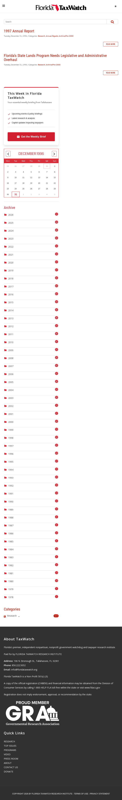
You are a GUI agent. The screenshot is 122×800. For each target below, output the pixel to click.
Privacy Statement (100, 794)
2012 (10, 326)
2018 (10, 278)
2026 (10, 214)
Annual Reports (52, 36)
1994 (10, 469)
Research (41, 36)
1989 (10, 509)
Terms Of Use (81, 794)
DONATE (8, 771)
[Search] (52, 21)
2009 (10, 350)
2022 (10, 246)
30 (47, 166)
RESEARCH (9, 741)
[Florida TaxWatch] (61, 6)
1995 (10, 461)
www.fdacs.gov (92, 687)
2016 (10, 294)
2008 (10, 358)
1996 (10, 453)
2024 (10, 230)
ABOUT (8, 762)
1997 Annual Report (19, 31)
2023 (10, 238)
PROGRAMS (10, 750)
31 (15, 194)
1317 (56, 616)
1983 (10, 557)
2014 (10, 310)
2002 (10, 405)
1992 (10, 485)
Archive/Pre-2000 (66, 36)
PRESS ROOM (11, 758)
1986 (10, 533)
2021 (10, 254)
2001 (10, 413)
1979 (10, 589)
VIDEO (7, 754)
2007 (10, 366)
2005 (10, 382)
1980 (10, 581)
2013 (10, 318)
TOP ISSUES (10, 745)
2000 (10, 421)
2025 (10, 222)
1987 (10, 525)
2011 (10, 334)
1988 (10, 517)
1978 (10, 597)
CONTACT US (11, 767)
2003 (10, 398)
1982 (10, 565)
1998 (10, 437)
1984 (10, 549)
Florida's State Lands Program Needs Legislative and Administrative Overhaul (55, 57)
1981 (10, 573)
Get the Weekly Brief (31, 136)
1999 (10, 429)
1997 (10, 445)
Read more (110, 44)
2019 (10, 270)
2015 (10, 302)
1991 (10, 493)
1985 (10, 541)
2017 (10, 286)
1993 (10, 477)
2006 (10, 374)
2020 (10, 262)
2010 (10, 342)
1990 (10, 501)
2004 (10, 390)
